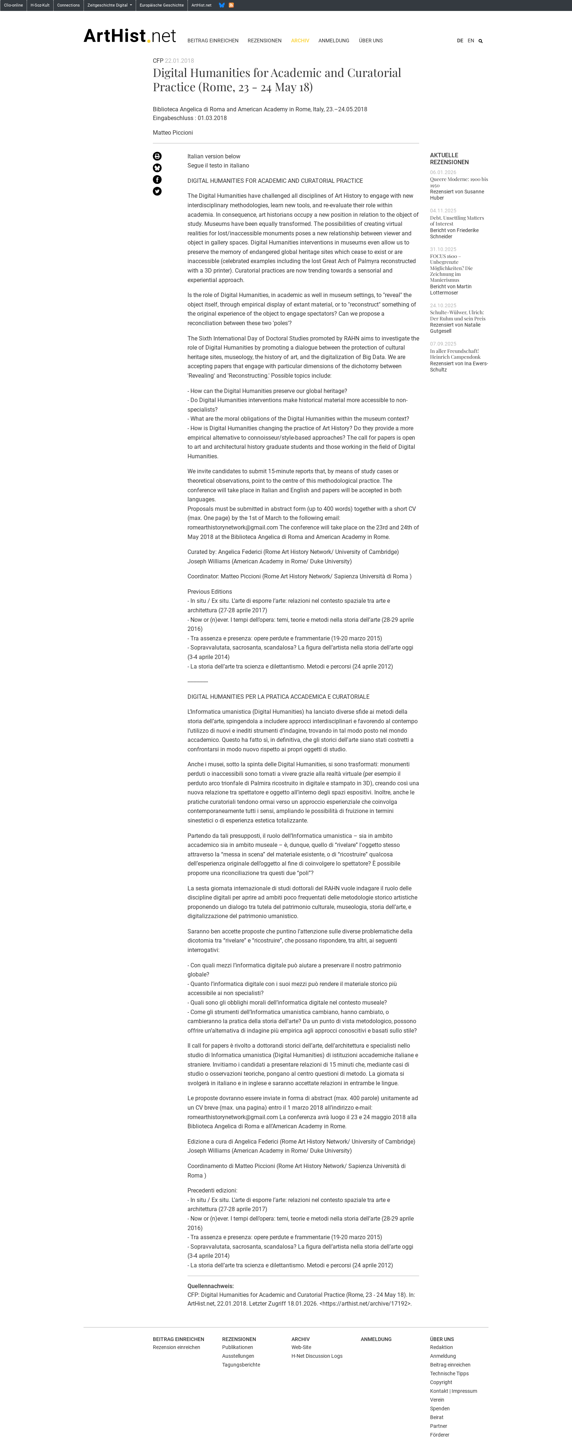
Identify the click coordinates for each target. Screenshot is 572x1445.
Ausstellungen (238, 1356)
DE (460, 40)
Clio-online (13, 5)
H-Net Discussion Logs (317, 1356)
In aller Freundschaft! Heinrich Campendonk (455, 353)
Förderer (439, 1435)
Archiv (300, 40)
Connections (68, 5)
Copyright (441, 1382)
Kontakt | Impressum (453, 1391)
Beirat (437, 1417)
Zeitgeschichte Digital (108, 5)
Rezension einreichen (176, 1347)
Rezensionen (265, 40)
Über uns (371, 40)
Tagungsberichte (241, 1365)
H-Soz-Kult (40, 5)
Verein (437, 1400)
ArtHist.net (202, 5)
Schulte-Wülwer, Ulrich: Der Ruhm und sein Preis (458, 315)
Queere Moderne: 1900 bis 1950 (459, 182)
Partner (438, 1426)
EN (471, 40)
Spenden (440, 1408)
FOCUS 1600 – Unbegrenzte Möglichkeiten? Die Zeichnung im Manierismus (451, 268)
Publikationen (237, 1347)
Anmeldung (333, 40)
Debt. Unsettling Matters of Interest (457, 220)
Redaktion (441, 1347)
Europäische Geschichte (162, 5)
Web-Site (301, 1347)
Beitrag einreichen (213, 40)
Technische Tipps (449, 1373)
